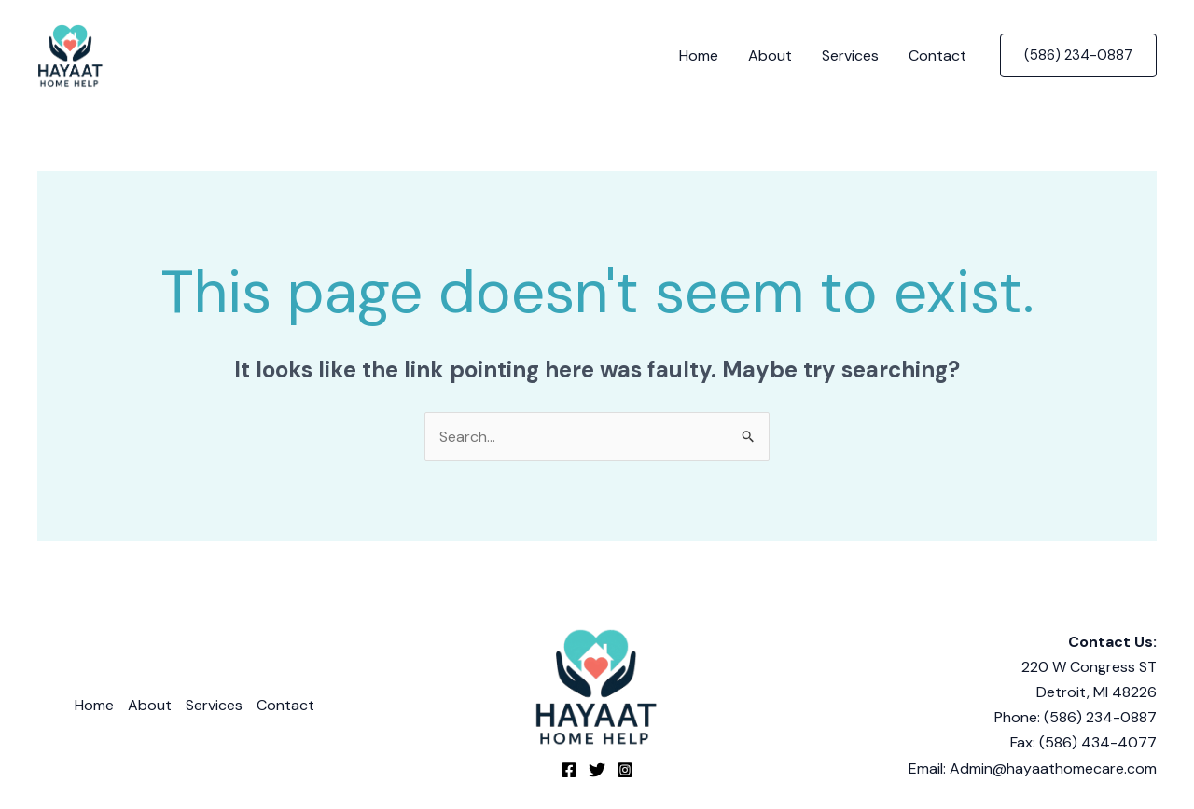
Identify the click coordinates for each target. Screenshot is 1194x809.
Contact (937, 55)
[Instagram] (625, 769)
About (770, 55)
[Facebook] (569, 769)
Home (698, 55)
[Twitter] (597, 769)
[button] (1078, 55)
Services (850, 55)
